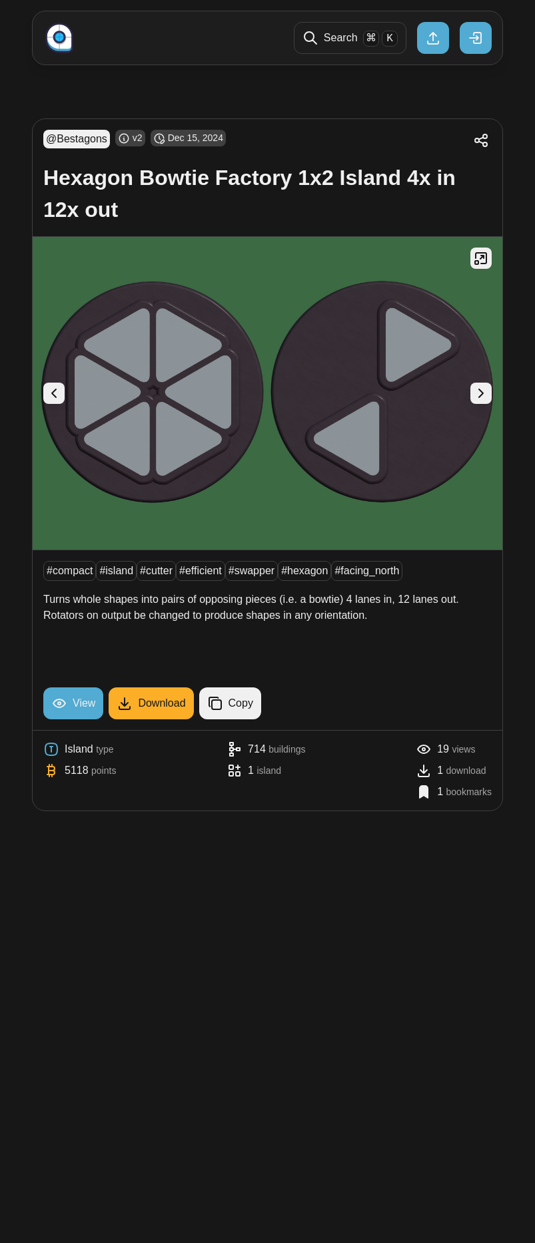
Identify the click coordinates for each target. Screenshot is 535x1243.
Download (151, 703)
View (73, 703)
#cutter (156, 570)
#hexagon (304, 570)
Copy (230, 703)
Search (350, 38)
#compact (70, 570)
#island (116, 570)
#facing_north (366, 570)
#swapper (251, 570)
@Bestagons (76, 138)
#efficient (200, 570)
